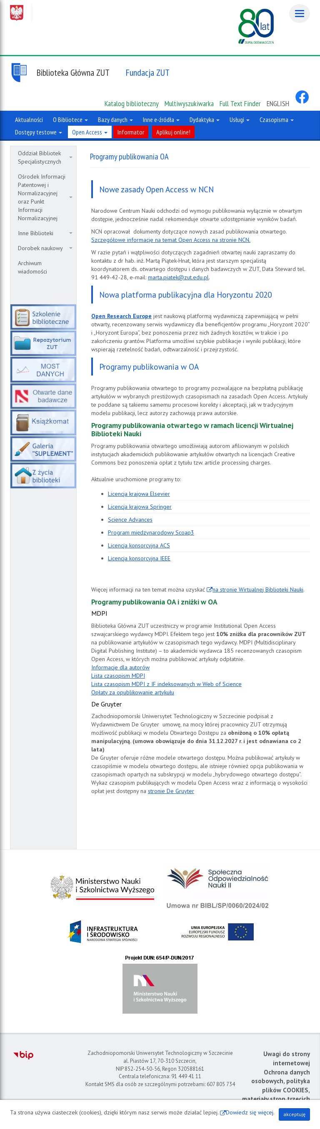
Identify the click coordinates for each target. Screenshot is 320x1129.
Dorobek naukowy (45, 248)
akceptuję (294, 1114)
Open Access (90, 132)
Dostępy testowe (38, 132)
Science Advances (130, 519)
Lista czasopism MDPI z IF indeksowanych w (166, 684)
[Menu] (299, 13)
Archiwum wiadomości (32, 267)
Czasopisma (277, 119)
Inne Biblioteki (45, 233)
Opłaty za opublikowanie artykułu (132, 692)
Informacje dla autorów (120, 667)
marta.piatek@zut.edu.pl (178, 277)
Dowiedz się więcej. (250, 1112)
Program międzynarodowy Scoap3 (151, 532)
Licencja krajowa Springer (140, 506)
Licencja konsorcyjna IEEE (139, 558)
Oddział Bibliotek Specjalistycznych (45, 157)
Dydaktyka (205, 119)
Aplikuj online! (173, 132)
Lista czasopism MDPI (118, 675)
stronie (171, 791)
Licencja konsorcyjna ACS (139, 545)
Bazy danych (115, 119)
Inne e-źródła (161, 119)
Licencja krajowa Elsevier (139, 493)
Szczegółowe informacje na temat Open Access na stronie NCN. (170, 240)
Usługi (240, 119)
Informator (131, 132)
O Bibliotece (70, 119)
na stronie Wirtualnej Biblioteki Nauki (257, 589)
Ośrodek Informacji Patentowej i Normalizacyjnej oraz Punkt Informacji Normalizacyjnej (45, 197)
